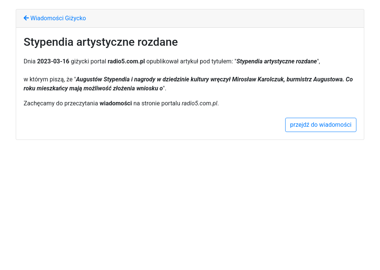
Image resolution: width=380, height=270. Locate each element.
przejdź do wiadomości (321, 124)
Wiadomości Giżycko (55, 18)
